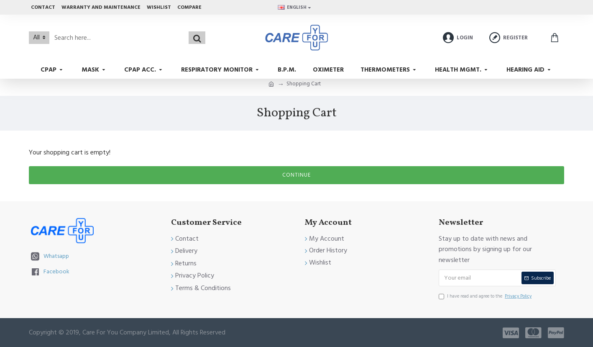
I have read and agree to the (486, 296)
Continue (296, 175)
